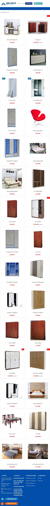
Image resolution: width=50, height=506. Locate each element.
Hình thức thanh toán (30, 483)
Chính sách (40, 480)
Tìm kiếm (29, 3)
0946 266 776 (6, 489)
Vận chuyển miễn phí (30, 485)
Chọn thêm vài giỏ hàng (31, 480)
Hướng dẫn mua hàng (30, 478)
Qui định (40, 478)
